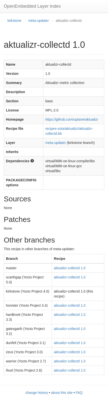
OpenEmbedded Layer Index (32, 6)
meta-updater (38, 21)
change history (37, 393)
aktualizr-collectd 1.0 (70, 268)
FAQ (79, 393)
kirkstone (14, 21)
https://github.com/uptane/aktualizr (71, 119)
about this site (61, 393)
